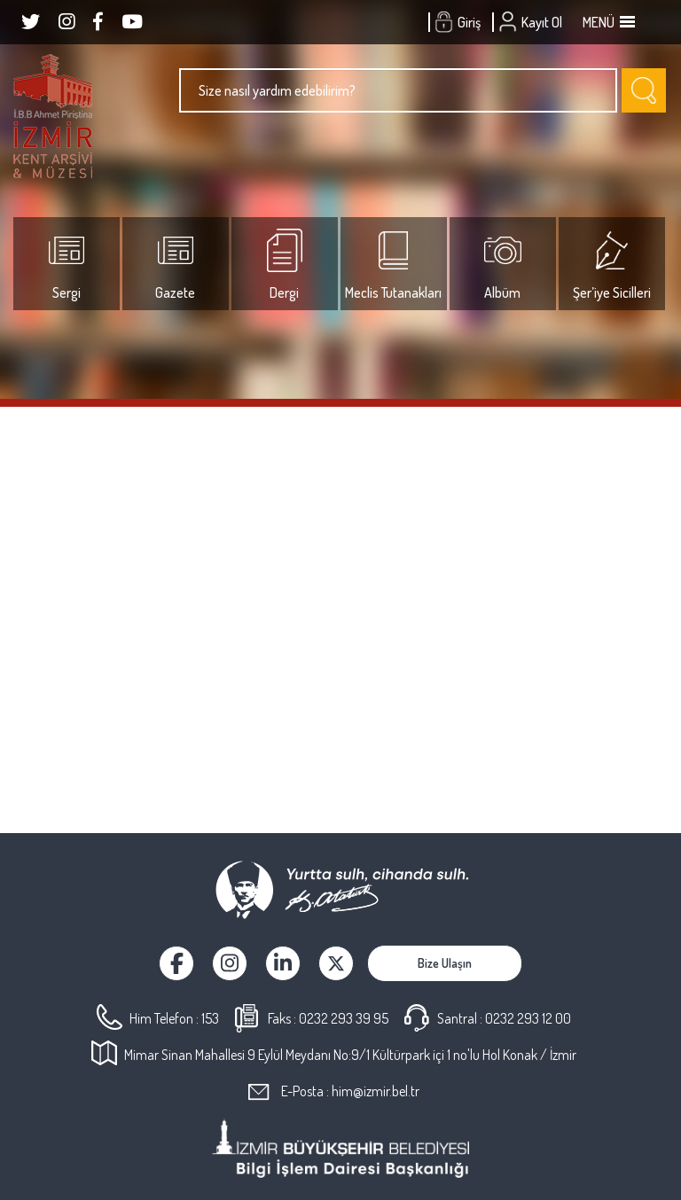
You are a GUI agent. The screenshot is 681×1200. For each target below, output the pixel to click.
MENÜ (607, 22)
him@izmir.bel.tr (375, 1091)
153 (210, 1018)
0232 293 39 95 (343, 1018)
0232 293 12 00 (528, 1018)
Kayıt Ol (532, 22)
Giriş (460, 22)
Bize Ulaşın (445, 962)
